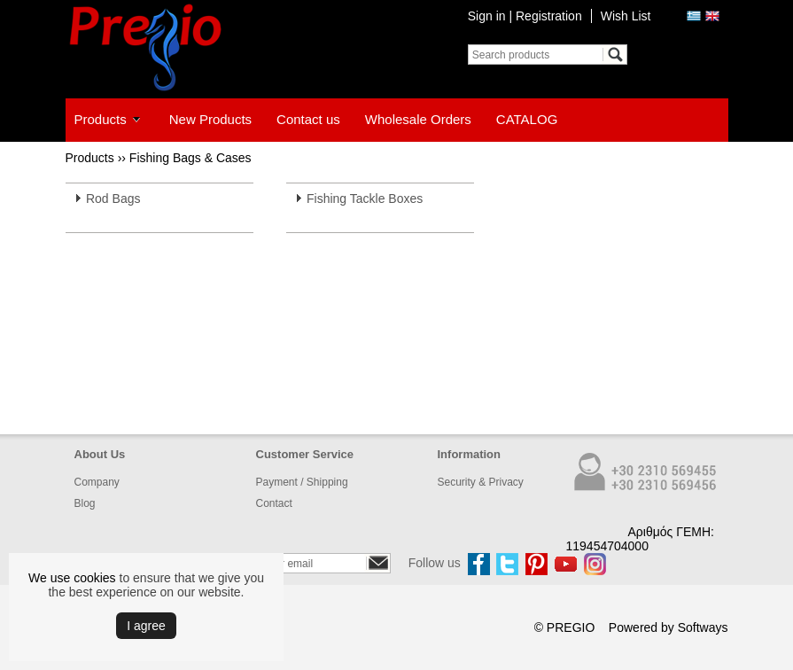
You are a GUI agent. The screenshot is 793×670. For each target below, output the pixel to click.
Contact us (308, 119)
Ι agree (146, 626)
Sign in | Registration (525, 16)
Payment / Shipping (302, 482)
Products (100, 119)
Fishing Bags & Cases (190, 158)
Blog (85, 503)
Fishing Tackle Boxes (365, 198)
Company (97, 482)
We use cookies (72, 578)
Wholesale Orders (418, 119)
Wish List (626, 16)
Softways (703, 627)
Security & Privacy (481, 482)
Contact (274, 503)
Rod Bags (113, 198)
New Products (210, 119)
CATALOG (526, 119)
